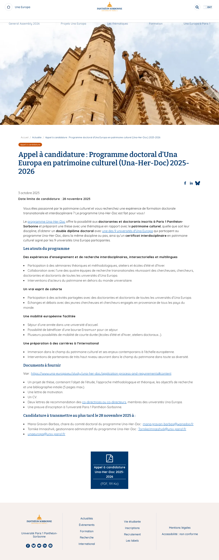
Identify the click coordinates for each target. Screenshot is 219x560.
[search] (189, 7)
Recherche (87, 537)
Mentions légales (180, 527)
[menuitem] (25, 18)
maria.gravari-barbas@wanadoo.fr (168, 424)
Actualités (86, 518)
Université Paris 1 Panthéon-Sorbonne (39, 535)
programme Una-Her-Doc (46, 222)
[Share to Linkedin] (191, 183)
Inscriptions (132, 528)
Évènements (87, 525)
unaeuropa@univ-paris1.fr (46, 434)
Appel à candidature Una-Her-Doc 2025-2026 (109, 471)
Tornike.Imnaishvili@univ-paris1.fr (162, 429)
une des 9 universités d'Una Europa (127, 231)
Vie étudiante (132, 521)
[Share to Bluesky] (197, 183)
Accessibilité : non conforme (180, 534)
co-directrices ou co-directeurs (104, 402)
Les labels (132, 540)
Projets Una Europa (74, 18)
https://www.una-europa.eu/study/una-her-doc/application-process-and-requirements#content (101, 373)
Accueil (24, 137)
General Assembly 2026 (25, 18)
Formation (155, 18)
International (87, 544)
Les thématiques (117, 18)
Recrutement (132, 534)
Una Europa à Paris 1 (195, 18)
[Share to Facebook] (185, 183)
